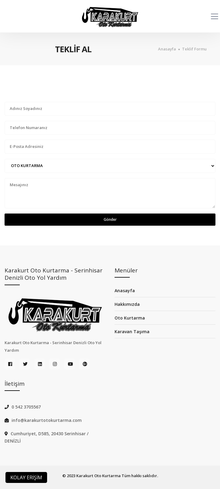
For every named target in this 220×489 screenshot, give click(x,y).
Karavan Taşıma (132, 331)
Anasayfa (167, 49)
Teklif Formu (194, 49)
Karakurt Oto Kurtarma (98, 475)
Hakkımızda (127, 304)
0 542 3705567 (26, 407)
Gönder (110, 219)
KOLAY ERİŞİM (26, 477)
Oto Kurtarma (130, 318)
